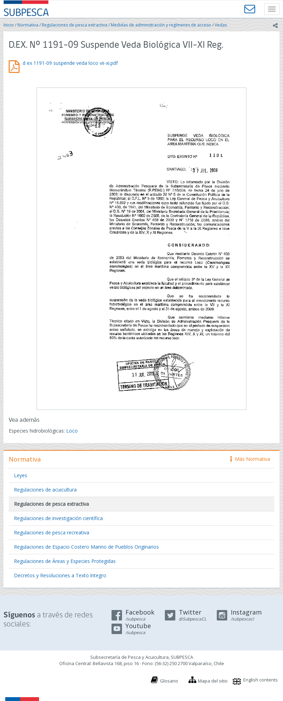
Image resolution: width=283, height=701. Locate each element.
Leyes (20, 475)
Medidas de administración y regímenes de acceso (161, 25)
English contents (260, 680)
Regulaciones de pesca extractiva (74, 25)
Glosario (169, 681)
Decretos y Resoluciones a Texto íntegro (60, 575)
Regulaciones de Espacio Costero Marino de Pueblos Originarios (86, 546)
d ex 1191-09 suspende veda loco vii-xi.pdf (70, 63)
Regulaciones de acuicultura (45, 489)
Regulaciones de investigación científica (58, 518)
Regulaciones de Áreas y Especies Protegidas (65, 561)
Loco (72, 430)
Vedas (221, 25)
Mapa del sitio (213, 681)
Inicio (8, 25)
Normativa (27, 25)
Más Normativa (250, 459)
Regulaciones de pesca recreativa (51, 532)
